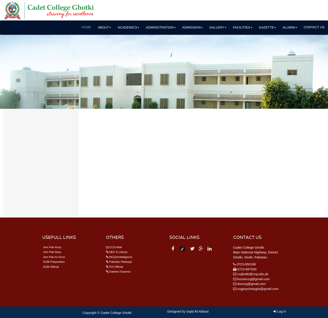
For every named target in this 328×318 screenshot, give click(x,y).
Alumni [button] (290, 27)
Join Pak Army (51, 247)
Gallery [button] (217, 27)
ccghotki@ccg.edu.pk (252, 274)
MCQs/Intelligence (119, 257)
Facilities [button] (242, 27)
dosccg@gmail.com (251, 284)
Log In (279, 311)
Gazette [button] (267, 27)
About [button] (104, 27)
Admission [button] (192, 27)
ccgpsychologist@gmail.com (257, 289)
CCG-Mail (114, 247)
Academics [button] (128, 27)
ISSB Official (50, 266)
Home (86, 27)
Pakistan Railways (119, 261)
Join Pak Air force (53, 257)
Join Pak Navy (51, 252)
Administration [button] (161, 27)
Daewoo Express (118, 271)
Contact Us (314, 27)
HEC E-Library (116, 252)
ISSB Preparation (53, 261)
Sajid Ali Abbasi (197, 311)
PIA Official (114, 266)
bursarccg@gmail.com (253, 279)
